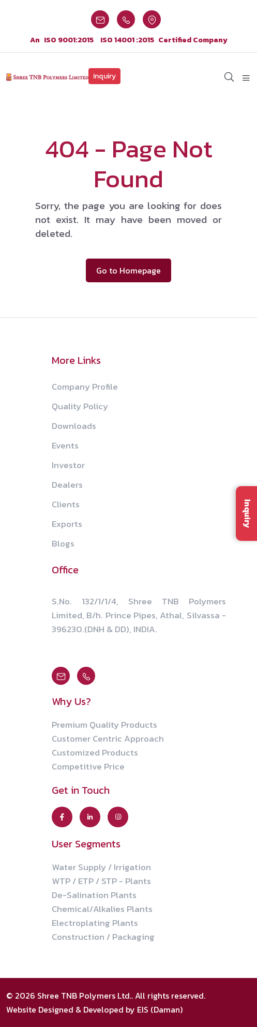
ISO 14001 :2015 (127, 40)
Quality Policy (80, 406)
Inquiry (104, 76)
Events (65, 445)
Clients (66, 504)
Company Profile (85, 386)
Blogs (63, 543)
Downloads (74, 425)
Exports (67, 524)
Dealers (67, 484)
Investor (68, 465)
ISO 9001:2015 (69, 40)
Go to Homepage (128, 270)
